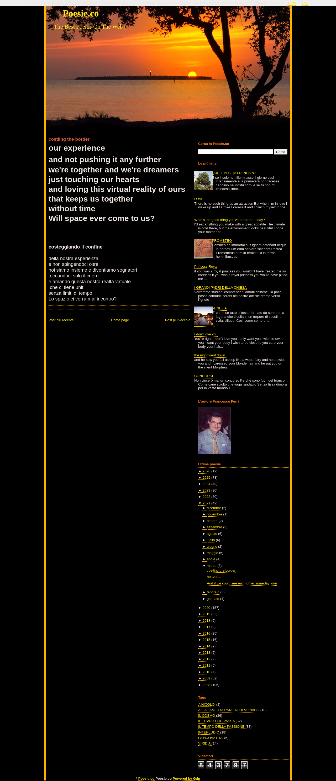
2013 (206, 653)
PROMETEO (222, 240)
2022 (206, 497)
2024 (206, 484)
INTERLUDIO (209, 732)
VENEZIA (219, 308)
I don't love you (206, 334)
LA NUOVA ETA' (211, 738)
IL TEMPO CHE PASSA (216, 721)
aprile (211, 559)
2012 (206, 659)
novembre (214, 514)
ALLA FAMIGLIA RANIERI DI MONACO (229, 710)
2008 (206, 685)
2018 (206, 620)
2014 (206, 646)
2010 (206, 672)
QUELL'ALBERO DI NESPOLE (236, 173)
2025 (206, 477)
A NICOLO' (207, 704)
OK (305, 3)
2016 (206, 633)
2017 (206, 627)
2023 (206, 490)
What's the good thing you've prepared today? (229, 220)
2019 (206, 614)
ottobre (212, 521)
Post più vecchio (177, 320)
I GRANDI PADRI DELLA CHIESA (220, 287)
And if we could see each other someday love (242, 583)
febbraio (213, 592)
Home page (120, 320)
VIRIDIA (205, 743)
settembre (214, 527)
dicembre (214, 508)
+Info (291, 3)
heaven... (214, 577)
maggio (212, 553)
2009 (206, 678)
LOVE (198, 199)
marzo (212, 566)
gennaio (213, 599)
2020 (206, 608)
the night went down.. (210, 355)
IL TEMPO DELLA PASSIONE (221, 727)
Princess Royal (205, 266)
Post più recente (61, 320)
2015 (206, 640)
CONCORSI (203, 376)
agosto (212, 534)
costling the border (69, 139)
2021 (206, 503)
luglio (211, 540)
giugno (212, 546)
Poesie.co (81, 13)
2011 (206, 665)
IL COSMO (207, 715)
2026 (206, 471)
